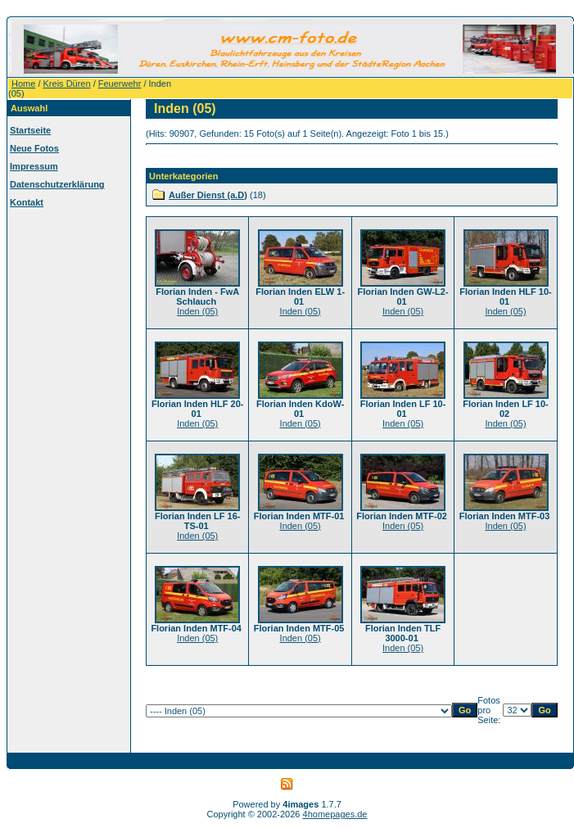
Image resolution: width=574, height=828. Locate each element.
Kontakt (26, 202)
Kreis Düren (67, 83)
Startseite (30, 130)
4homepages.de (335, 814)
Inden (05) (197, 311)
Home (23, 83)
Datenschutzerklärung (57, 184)
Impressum (34, 166)
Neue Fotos (34, 148)
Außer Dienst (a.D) (208, 195)
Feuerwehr (120, 83)
